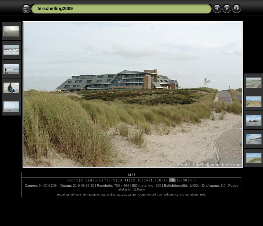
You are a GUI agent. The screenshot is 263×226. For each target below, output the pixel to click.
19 (178, 180)
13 (139, 180)
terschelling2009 (55, 8)
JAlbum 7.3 (171, 194)
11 (126, 180)
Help (203, 194)
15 (152, 180)
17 (165, 180)
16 (159, 180)
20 (185, 180)
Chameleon (190, 194)
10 (120, 180)
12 (133, 180)
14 (146, 180)
